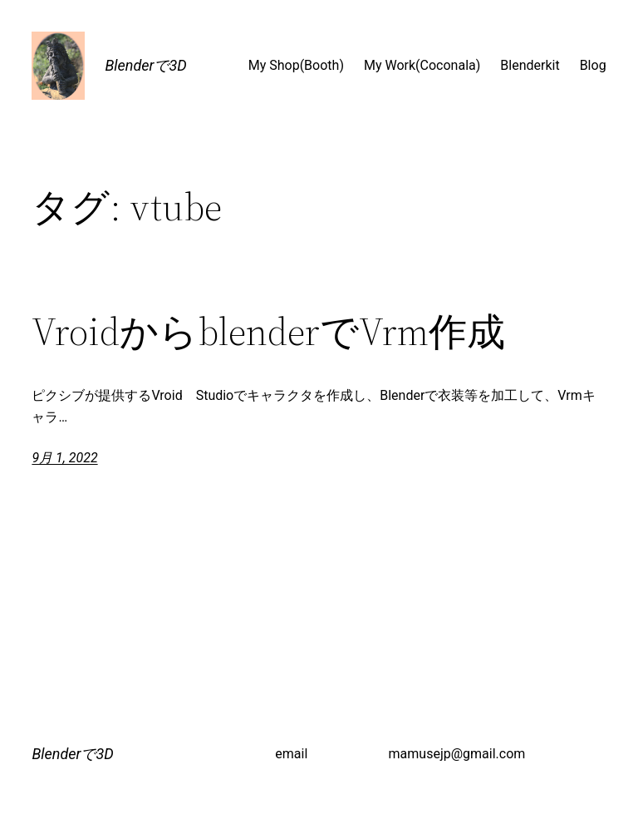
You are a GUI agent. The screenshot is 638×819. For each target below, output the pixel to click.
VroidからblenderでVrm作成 (268, 331)
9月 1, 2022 (64, 458)
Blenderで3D (145, 65)
